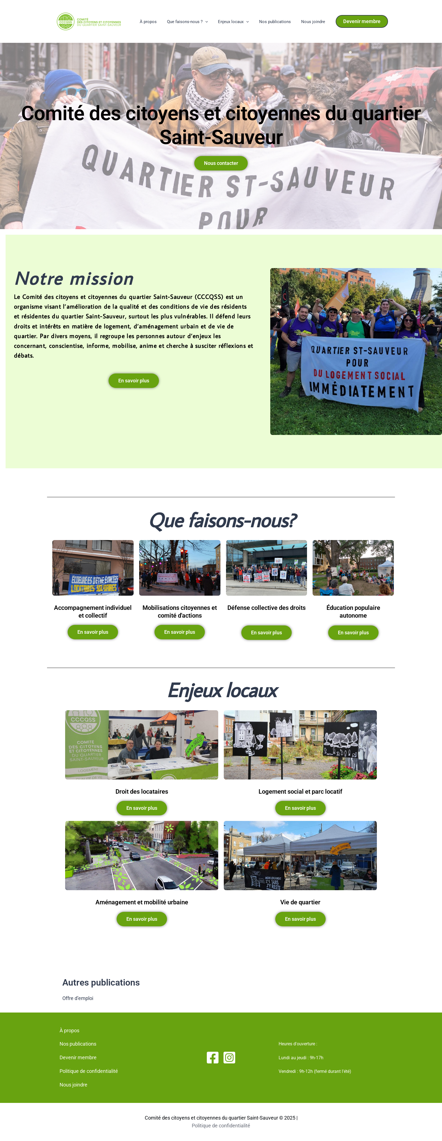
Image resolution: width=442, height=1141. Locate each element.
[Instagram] (229, 1057)
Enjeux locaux (238, 22)
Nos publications (278, 21)
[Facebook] (212, 1057)
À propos (156, 21)
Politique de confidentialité (89, 1071)
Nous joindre (314, 21)
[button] (362, 21)
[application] (211, 22)
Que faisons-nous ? (193, 22)
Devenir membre (78, 1057)
